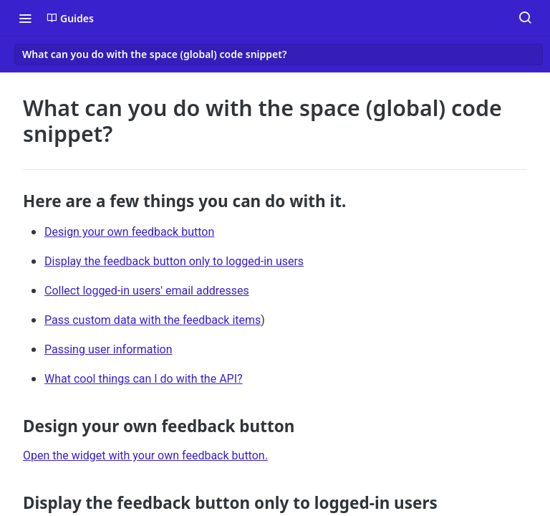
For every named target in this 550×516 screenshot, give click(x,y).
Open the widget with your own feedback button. (145, 455)
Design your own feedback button (129, 232)
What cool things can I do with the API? (143, 379)
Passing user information (108, 349)
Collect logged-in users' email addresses (146, 290)
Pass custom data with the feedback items (152, 320)
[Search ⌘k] (525, 18)
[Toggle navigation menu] (25, 18)
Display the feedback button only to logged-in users (174, 261)
